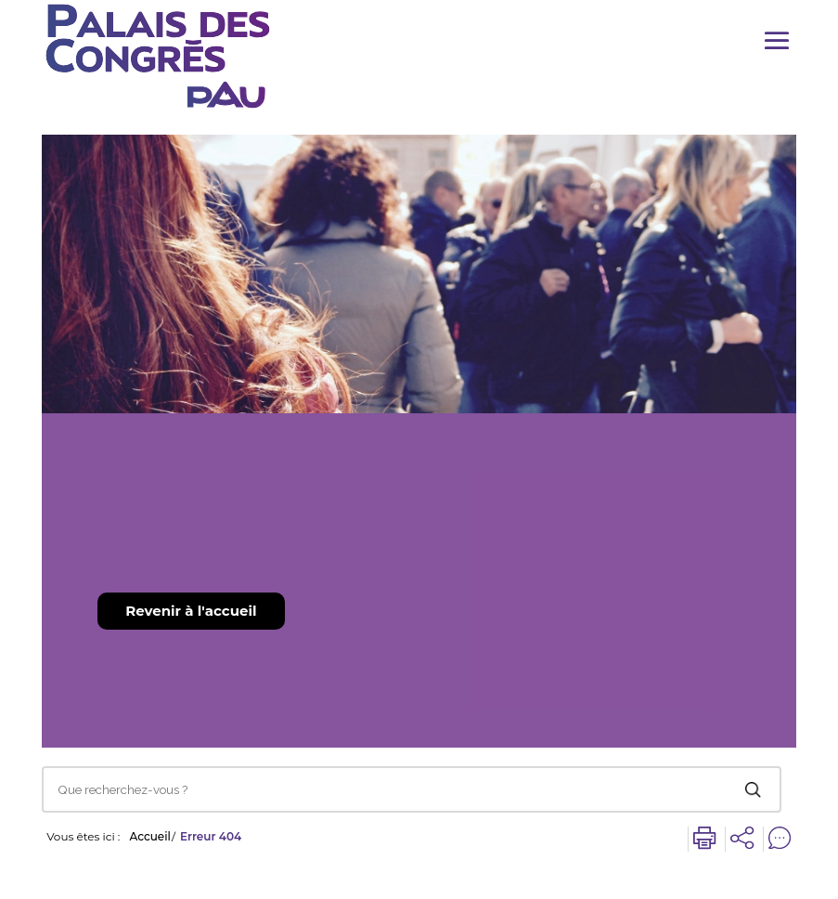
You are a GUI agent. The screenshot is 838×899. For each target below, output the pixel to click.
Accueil (150, 836)
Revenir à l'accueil (190, 610)
